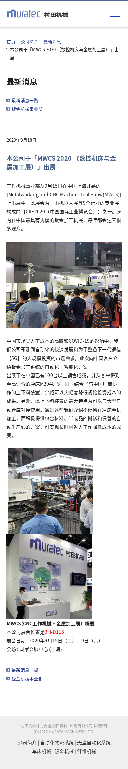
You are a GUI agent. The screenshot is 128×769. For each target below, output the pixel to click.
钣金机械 (64, 750)
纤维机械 (86, 750)
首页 (10, 41)
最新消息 (52, 41)
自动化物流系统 (57, 742)
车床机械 (41, 750)
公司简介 (29, 41)
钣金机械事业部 (27, 108)
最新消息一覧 (25, 100)
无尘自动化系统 (94, 742)
